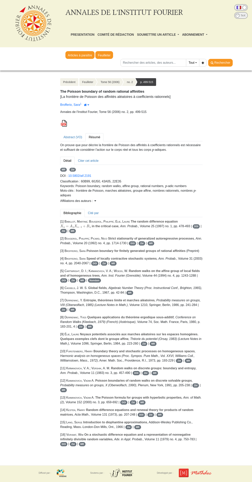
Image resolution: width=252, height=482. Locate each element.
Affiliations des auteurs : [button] (78, 200)
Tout (191, 62)
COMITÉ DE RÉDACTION (115, 34)
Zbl (72, 169)
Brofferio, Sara (70, 104)
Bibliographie (72, 213)
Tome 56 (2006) (110, 82)
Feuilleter (104, 55)
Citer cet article (88, 160)
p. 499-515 (146, 82)
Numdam (94, 280)
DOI (196, 226)
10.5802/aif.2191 (79, 175)
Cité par (93, 213)
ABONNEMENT (193, 34)
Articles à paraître (80, 55)
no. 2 (130, 82)
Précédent (69, 82)
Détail (67, 160)
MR (63, 169)
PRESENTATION (83, 34)
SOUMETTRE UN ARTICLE (157, 34)
